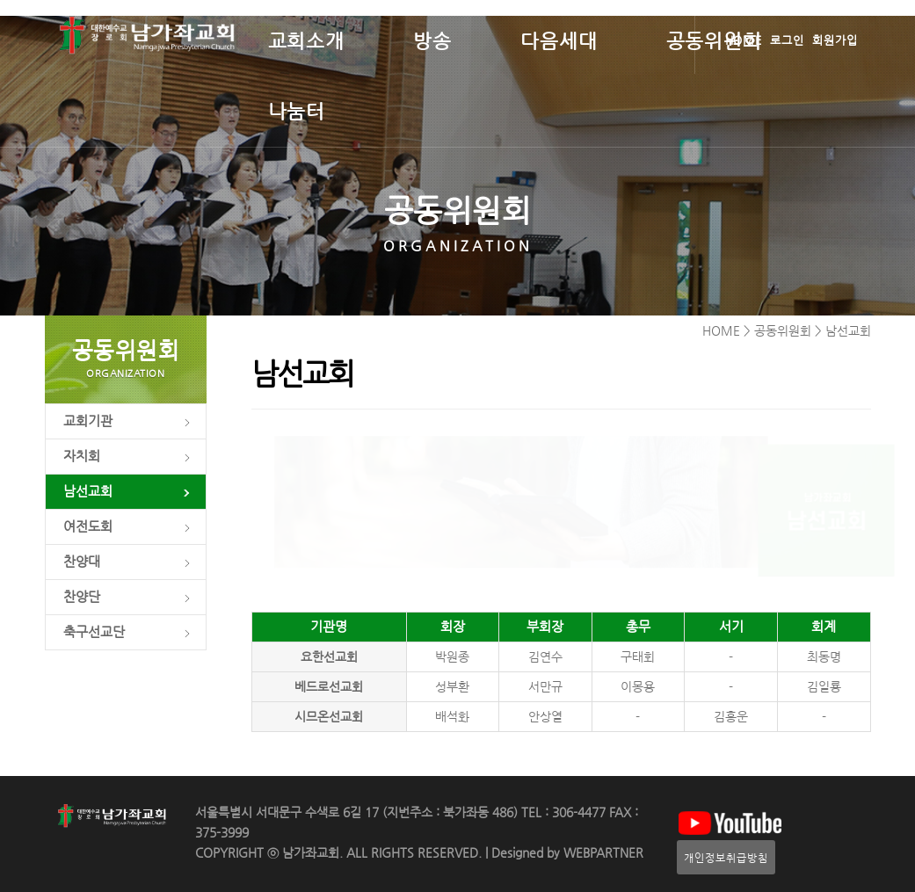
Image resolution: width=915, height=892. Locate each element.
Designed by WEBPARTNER (565, 852)
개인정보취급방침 (726, 857)
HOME (744, 40)
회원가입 (835, 40)
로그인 (787, 40)
